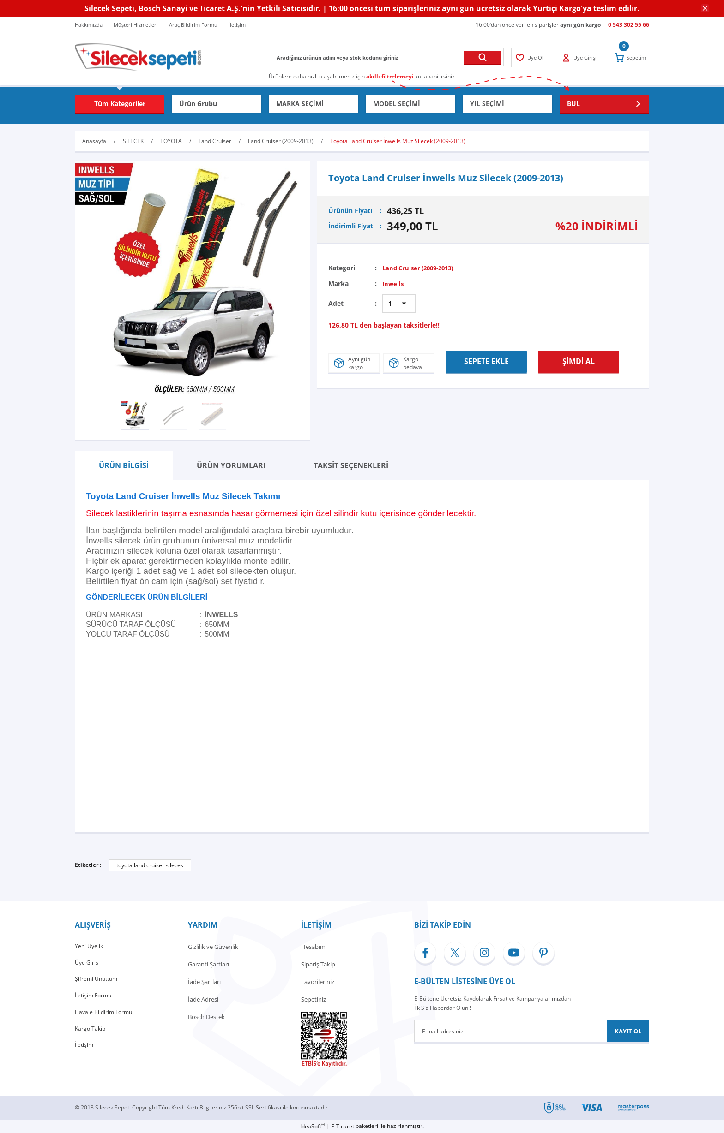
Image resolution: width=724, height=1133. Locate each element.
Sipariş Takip (318, 964)
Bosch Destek (206, 1017)
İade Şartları (204, 982)
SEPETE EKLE (486, 360)
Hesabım (313, 946)
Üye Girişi (87, 964)
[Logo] (138, 56)
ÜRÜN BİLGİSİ (124, 465)
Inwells (393, 283)
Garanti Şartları (208, 964)
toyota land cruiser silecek (149, 865)
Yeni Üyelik (89, 946)
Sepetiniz (313, 999)
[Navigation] (119, 104)
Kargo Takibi (92, 1034)
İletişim (85, 1052)
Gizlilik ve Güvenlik (213, 946)
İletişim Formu (95, 999)
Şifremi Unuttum (98, 982)
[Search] (386, 57)
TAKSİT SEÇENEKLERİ (351, 465)
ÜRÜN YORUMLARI (231, 465)
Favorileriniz (317, 982)
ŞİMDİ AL (579, 360)
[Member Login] (530, 57)
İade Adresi (203, 999)
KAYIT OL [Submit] (628, 1031)
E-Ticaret (342, 1126)
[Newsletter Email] (531, 1031)
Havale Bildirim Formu (105, 1017)
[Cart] (628, 57)
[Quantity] (399, 303)
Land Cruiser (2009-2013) (421, 267)
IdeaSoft (312, 1126)
